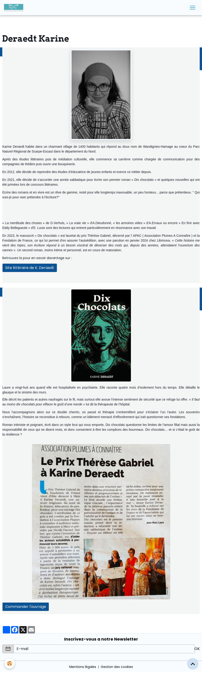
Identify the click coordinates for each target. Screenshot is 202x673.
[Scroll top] (193, 664)
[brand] (14, 8)
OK (197, 648)
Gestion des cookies (117, 666)
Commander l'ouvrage (25, 606)
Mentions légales (82, 666)
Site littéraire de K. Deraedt (29, 267)
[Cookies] (10, 663)
